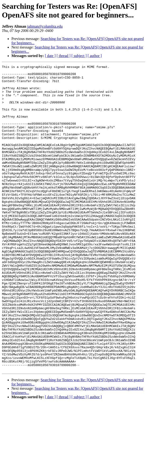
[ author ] (95, 56)
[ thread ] (64, 56)
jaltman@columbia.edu (44, 26)
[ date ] (50, 56)
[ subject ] (79, 56)
